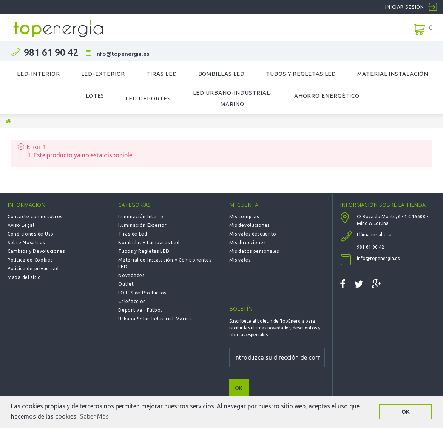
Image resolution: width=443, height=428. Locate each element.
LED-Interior (38, 74)
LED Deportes (148, 98)
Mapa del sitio (24, 277)
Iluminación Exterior (142, 225)
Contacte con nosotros (35, 216)
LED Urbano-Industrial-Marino (232, 98)
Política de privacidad (33, 268)
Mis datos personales (254, 251)
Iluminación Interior (141, 216)
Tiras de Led (132, 233)
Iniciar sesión (404, 6)
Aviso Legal (21, 225)
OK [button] (405, 412)
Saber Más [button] (94, 416)
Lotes (95, 95)
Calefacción (132, 301)
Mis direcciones (247, 242)
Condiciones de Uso (31, 233)
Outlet (126, 284)
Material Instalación (392, 74)
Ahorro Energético (327, 95)
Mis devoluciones (249, 225)
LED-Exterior (103, 74)
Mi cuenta (243, 204)
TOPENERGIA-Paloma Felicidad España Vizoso (58, 28)
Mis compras (244, 216)
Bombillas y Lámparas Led (148, 242)
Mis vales (239, 259)
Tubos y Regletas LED (301, 74)
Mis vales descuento (253, 233)
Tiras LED (161, 74)
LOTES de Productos (142, 292)
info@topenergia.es (122, 54)
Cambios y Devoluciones (36, 251)
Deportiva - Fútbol (140, 310)
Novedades (131, 275)
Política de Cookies (30, 259)
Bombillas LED (221, 74)
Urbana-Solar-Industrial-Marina (155, 318)
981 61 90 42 (51, 52)
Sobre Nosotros (26, 242)
